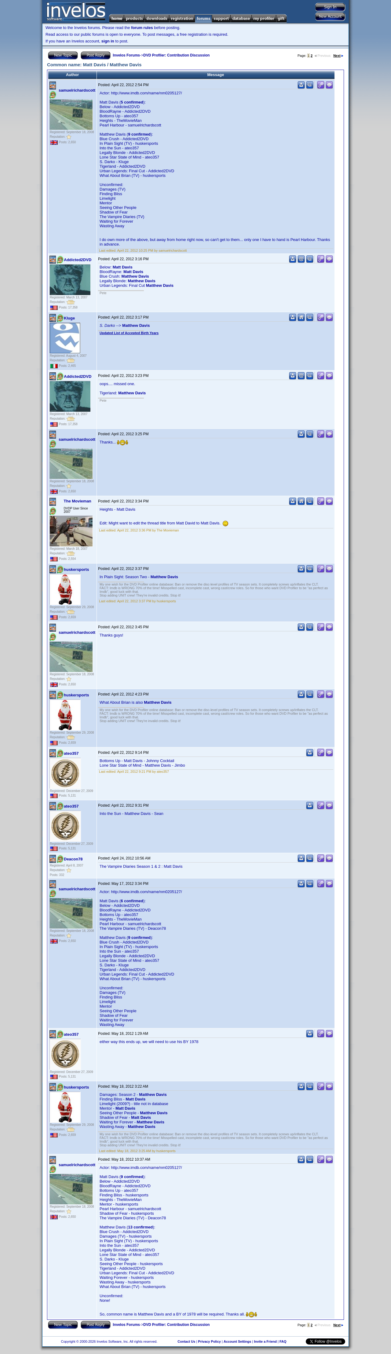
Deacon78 (73, 859)
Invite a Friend (265, 1341)
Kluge (69, 318)
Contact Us (186, 1341)
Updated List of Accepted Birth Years (129, 333)
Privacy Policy (209, 1341)
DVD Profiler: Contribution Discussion (176, 55)
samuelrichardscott (77, 90)
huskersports (76, 569)
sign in (107, 41)
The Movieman (77, 501)
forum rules (142, 27)
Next (338, 55)
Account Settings (237, 1341)
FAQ (283, 1341)
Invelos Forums (126, 55)
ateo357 (71, 753)
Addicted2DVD (77, 259)
